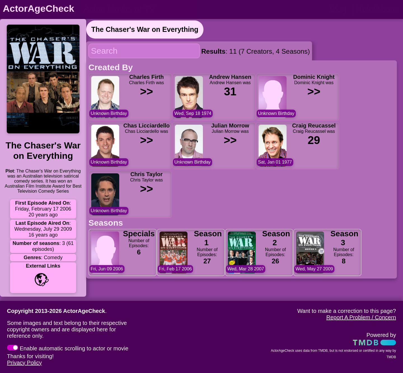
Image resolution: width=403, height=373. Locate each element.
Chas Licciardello (146, 125)
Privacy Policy (24, 363)
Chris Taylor (146, 174)
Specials (139, 233)
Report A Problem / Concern (361, 317)
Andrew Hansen (230, 77)
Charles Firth (146, 77)
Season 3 (345, 238)
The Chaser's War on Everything (144, 29)
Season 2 (276, 238)
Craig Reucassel (314, 125)
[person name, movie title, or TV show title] (139, 9)
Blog (337, 9)
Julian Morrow (230, 125)
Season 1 (208, 238)
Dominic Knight (314, 77)
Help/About (376, 9)
